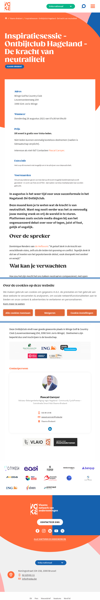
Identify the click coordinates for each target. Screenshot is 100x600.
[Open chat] (84, 6)
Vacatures (57, 598)
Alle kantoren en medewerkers (50, 539)
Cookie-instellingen (82, 312)
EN (31, 598)
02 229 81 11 (26, 575)
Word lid (67, 598)
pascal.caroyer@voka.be (50, 417)
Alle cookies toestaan (17, 312)
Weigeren (49, 312)
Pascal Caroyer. (57, 150)
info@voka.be (27, 578)
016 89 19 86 (44, 412)
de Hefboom (41, 246)
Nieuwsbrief (46, 598)
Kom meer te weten (14, 303)
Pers (36, 598)
